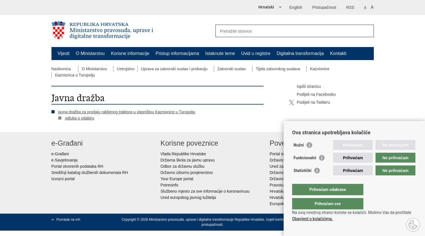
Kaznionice (319, 69)
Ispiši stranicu (305, 86)
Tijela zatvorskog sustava (278, 69)
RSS (350, 7)
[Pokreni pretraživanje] (367, 30)
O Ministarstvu (90, 53)
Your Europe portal (177, 179)
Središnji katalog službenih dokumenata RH (89, 172)
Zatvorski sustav (231, 69)
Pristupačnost (324, 7)
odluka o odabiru (79, 118)
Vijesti (64, 53)
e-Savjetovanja (64, 160)
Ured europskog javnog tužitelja (188, 197)
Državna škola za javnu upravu (188, 160)
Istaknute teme (220, 53)
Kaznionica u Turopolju (75, 75)
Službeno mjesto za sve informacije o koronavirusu (205, 191)
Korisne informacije (130, 53)
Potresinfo (169, 185)
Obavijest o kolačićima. (312, 218)
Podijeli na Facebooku (312, 94)
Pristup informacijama (177, 53)
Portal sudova (282, 154)
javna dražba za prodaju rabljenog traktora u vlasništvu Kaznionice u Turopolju (126, 112)
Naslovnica (61, 69)
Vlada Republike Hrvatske (183, 154)
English (295, 7)
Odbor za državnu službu (183, 166)
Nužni (299, 156)
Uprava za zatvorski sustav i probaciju (174, 69)
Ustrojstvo (125, 69)
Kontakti (338, 53)
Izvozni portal (63, 179)
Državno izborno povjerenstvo (187, 172)
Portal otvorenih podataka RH (77, 166)
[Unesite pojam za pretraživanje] (288, 31)
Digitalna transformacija (300, 53)
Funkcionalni (305, 169)
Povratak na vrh (68, 220)
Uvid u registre (255, 53)
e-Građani (60, 154)
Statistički (302, 182)
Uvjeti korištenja (278, 220)
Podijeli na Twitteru (309, 102)
